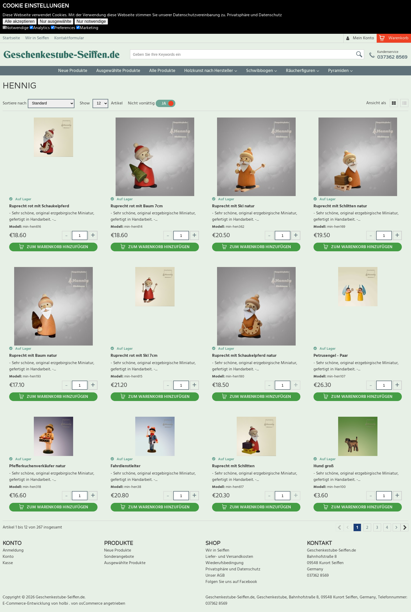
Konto (8, 556)
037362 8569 (318, 575)
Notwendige (16, 28)
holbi (64, 603)
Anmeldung (13, 550)
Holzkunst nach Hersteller (208, 70)
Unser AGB (215, 575)
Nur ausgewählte (55, 21)
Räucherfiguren (300, 70)
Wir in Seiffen (37, 38)
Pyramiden (338, 70)
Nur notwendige (91, 21)
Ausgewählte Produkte (118, 70)
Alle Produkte (162, 70)
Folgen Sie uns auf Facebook (231, 581)
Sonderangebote (119, 556)
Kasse (8, 563)
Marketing (87, 28)
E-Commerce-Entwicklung (27, 603)
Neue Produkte (72, 70)
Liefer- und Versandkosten (229, 556)
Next (404, 527)
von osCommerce (87, 603)
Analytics (40, 28)
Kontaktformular (69, 38)
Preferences (63, 28)
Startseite (11, 38)
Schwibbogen (259, 70)
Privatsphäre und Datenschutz (254, 15)
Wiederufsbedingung (225, 563)
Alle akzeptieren (20, 21)
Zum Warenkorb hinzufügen (57, 247)
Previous (340, 527)
